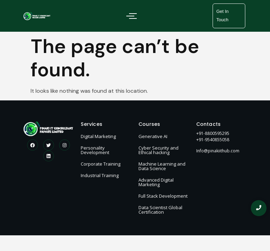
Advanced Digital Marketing (156, 182)
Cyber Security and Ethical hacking (158, 150)
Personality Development (95, 150)
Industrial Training (100, 175)
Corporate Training (100, 164)
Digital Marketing (98, 136)
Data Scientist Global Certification (160, 209)
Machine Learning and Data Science (161, 166)
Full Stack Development (163, 196)
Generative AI (152, 136)
